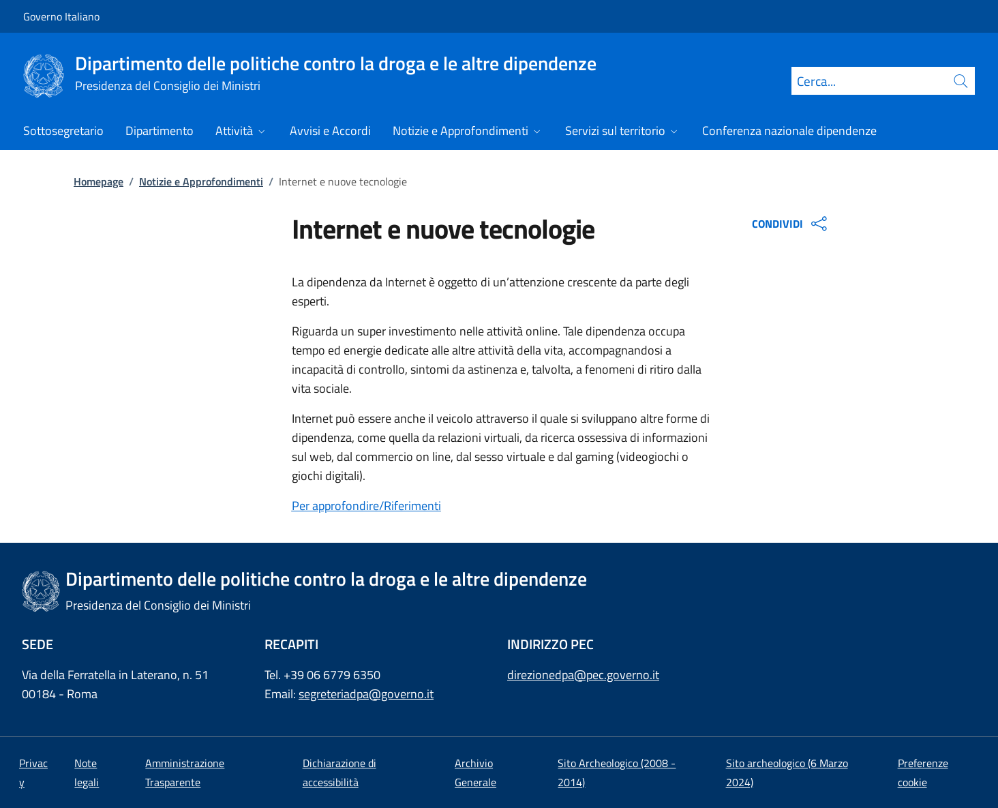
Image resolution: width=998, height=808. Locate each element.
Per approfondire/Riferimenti (366, 505)
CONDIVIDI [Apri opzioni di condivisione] (791, 224)
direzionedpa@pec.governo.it (583, 674)
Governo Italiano (61, 16)
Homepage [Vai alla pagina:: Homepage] (98, 181)
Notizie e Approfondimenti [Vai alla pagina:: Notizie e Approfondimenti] (201, 181)
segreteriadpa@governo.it (366, 694)
